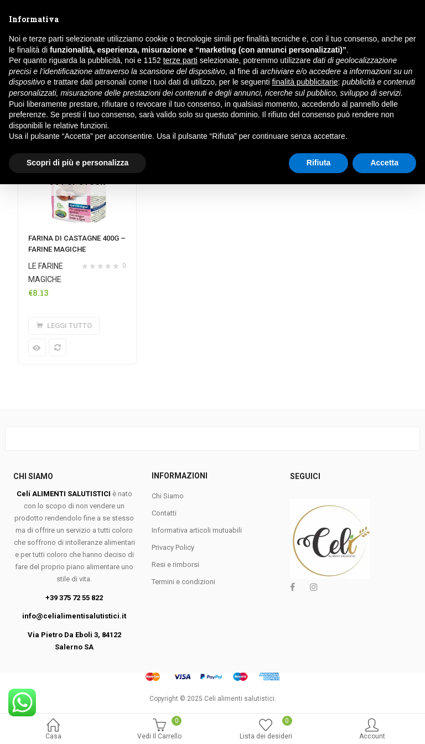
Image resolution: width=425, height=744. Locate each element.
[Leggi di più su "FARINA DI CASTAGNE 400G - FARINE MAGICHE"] (64, 326)
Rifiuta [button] (319, 722)
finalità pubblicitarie (305, 642)
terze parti (180, 620)
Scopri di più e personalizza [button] (77, 722)
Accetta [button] (384, 722)
